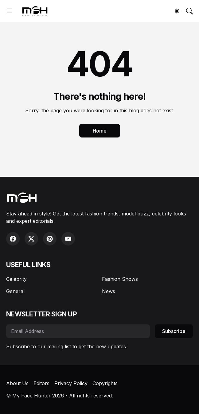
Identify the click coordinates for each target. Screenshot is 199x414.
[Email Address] (78, 331)
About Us (17, 383)
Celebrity (16, 279)
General (15, 291)
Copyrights (105, 383)
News (108, 291)
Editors (41, 383)
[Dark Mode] (177, 11)
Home (100, 131)
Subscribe (173, 331)
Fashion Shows (120, 279)
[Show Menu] (9, 11)
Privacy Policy (71, 383)
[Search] (189, 11)
